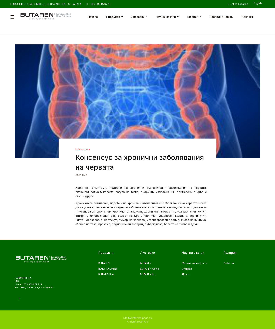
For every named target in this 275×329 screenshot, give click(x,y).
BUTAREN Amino (107, 268)
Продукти (113, 17)
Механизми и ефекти (194, 263)
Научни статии (166, 17)
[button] (12, 17)
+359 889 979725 (98, 4)
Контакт (247, 17)
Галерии (192, 17)
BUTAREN (104, 263)
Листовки (138, 17)
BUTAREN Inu (106, 274)
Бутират (187, 268)
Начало (93, 17)
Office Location (238, 3)
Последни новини (221, 17)
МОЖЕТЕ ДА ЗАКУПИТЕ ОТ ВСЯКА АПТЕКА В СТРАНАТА (46, 4)
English (258, 3)
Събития (229, 263)
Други (185, 274)
